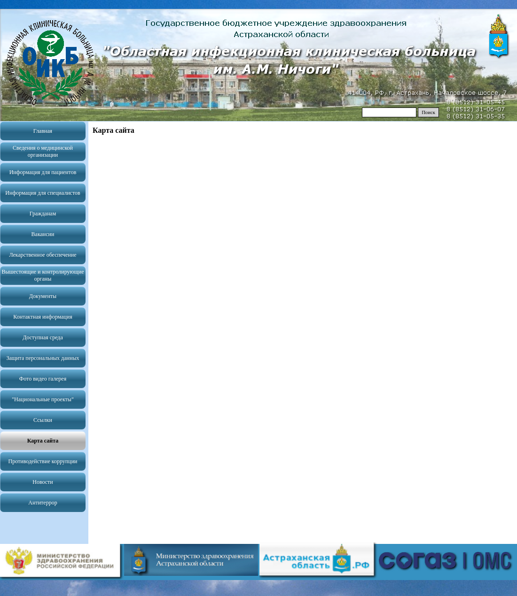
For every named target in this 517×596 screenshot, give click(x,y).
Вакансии (43, 234)
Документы (42, 296)
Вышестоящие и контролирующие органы (42, 275)
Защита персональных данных (43, 358)
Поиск (428, 112)
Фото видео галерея (42, 378)
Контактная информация (42, 316)
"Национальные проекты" (43, 399)
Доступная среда (43, 337)
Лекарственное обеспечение (42, 255)
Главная (42, 131)
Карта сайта (43, 440)
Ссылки (42, 420)
